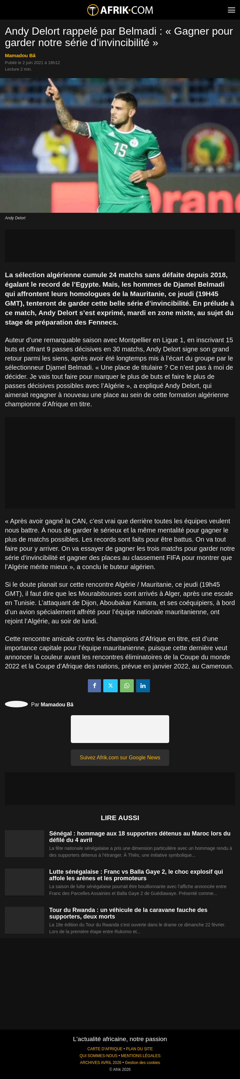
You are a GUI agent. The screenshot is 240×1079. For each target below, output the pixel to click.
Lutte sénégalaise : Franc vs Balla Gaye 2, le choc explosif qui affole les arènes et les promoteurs (136, 875)
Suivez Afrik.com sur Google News (120, 757)
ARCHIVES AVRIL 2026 (100, 1062)
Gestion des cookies (142, 1062)
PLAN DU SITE (139, 1049)
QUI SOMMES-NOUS (99, 1056)
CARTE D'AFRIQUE (104, 1049)
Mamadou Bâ (20, 55)
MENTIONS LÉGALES (140, 1056)
